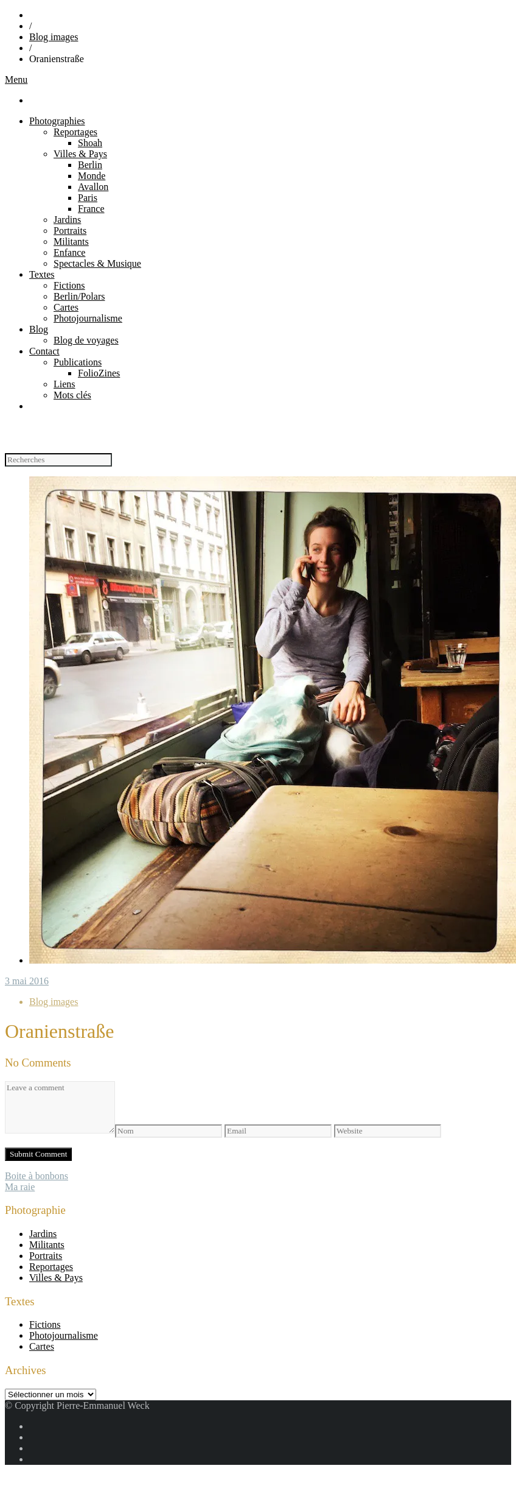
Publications (78, 362)
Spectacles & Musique (97, 263)
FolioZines (99, 373)
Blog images (53, 37)
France (91, 208)
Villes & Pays (80, 154)
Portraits (70, 230)
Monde (91, 176)
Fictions (69, 285)
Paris (87, 197)
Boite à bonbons (36, 1176)
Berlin (90, 165)
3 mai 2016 (27, 981)
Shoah (90, 143)
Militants (71, 241)
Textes (42, 274)
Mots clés (72, 395)
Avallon (93, 187)
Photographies (57, 121)
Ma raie (20, 1187)
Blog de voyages (86, 340)
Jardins (67, 219)
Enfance (69, 252)
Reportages (75, 132)
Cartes (66, 307)
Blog (38, 329)
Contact (44, 351)
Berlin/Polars (79, 296)
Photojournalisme (88, 318)
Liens (64, 384)
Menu (16, 79)
